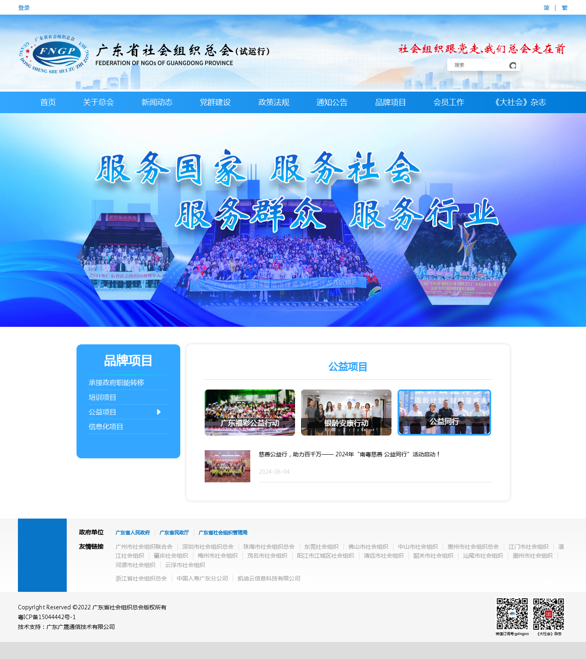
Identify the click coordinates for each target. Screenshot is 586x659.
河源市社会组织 (135, 564)
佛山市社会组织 (368, 546)
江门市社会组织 (529, 546)
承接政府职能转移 (116, 382)
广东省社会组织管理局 (223, 532)
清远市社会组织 (384, 555)
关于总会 (98, 102)
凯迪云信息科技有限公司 (269, 578)
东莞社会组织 (321, 546)
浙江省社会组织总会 (141, 578)
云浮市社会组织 (185, 564)
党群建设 (215, 102)
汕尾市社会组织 (483, 555)
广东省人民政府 (133, 532)
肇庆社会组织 (171, 555)
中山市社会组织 (418, 546)
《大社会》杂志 (519, 102)
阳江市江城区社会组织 (325, 555)
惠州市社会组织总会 (473, 546)
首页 (48, 102)
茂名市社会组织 (267, 555)
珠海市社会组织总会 (269, 546)
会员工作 (448, 102)
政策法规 (273, 102)
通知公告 (332, 102)
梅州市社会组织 (218, 555)
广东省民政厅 (174, 532)
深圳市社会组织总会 (208, 546)
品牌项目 (390, 102)
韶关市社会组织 (433, 555)
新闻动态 (157, 102)
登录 (24, 7)
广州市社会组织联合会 (144, 546)
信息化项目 (106, 426)
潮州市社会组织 (533, 555)
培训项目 (102, 397)
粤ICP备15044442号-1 (47, 617)
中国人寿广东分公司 (202, 578)
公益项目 (125, 412)
